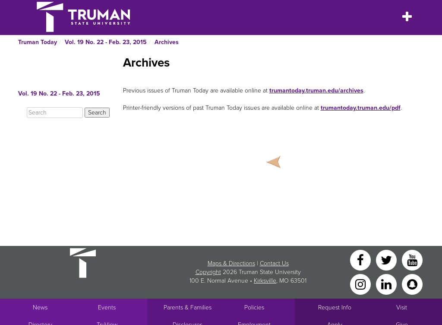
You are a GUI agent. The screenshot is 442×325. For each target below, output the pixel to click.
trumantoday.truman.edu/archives (316, 90)
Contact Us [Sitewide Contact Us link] (274, 263)
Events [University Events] (107, 307)
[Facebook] (361, 259)
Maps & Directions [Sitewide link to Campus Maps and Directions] (231, 263)
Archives (167, 42)
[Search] (55, 112)
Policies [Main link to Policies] (254, 307)
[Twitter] (387, 259)
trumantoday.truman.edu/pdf (361, 108)
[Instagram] (361, 283)
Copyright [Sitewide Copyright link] (208, 272)
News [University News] (40, 307)
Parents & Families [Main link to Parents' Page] (188, 307)
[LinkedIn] (387, 283)
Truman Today (37, 42)
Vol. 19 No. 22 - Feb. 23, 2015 (106, 42)
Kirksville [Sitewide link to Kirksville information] (265, 280)
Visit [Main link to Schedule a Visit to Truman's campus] (401, 307)
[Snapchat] (412, 283)
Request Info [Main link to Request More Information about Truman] (334, 307)
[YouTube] (412, 259)
